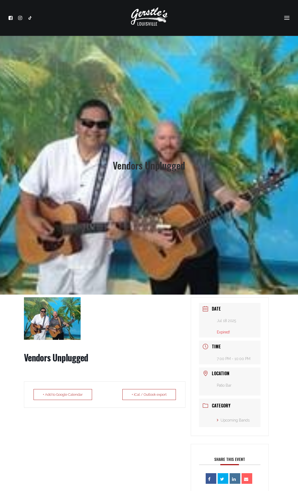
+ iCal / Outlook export (149, 392)
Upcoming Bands (233, 417)
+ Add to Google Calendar (63, 392)
